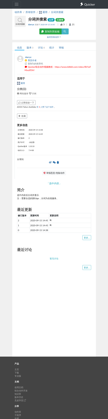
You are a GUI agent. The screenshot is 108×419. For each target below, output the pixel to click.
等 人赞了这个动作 (45, 107)
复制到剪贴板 (50, 31)
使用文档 (19, 387)
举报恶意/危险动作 (54, 173)
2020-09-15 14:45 (48, 25)
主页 (17, 369)
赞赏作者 (31, 60)
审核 (61, 47)
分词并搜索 (57, 12)
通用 (21, 83)
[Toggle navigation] (16, 4)
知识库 (18, 394)
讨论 (41, 47)
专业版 (18, 376)
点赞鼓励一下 (26, 102)
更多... (87, 237)
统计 (51, 47)
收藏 (22, 116)
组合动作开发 (21, 390)
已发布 (60, 19)
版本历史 (19, 397)
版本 (30, 47)
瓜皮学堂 (20, 400)
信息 (19, 47)
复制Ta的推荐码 (34, 63)
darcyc (31, 24)
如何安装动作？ (54, 37)
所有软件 (30, 12)
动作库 (18, 12)
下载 (17, 372)
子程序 (18, 415)
